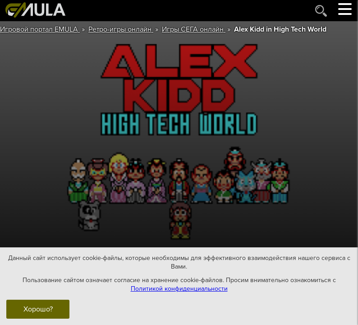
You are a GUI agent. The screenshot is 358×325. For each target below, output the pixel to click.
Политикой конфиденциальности (179, 288)
